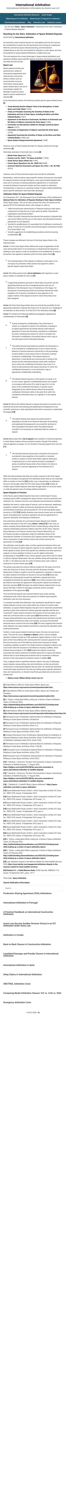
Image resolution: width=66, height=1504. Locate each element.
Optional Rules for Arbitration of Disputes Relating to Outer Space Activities (32, 200)
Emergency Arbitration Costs (17, 1002)
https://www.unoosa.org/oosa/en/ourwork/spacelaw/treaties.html (28, 696)
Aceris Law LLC (37, 678)
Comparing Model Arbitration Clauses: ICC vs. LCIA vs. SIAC (32, 993)
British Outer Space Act (17, 155)
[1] (11, 97)
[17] (21, 556)
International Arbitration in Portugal (20, 902)
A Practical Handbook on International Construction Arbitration (28, 913)
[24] (35, 623)
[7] (34, 276)
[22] (27, 590)
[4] (40, 152)
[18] (30, 564)
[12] (26, 481)
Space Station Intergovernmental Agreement (25, 140)
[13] (47, 484)
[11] (4, 447)
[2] (4, 103)
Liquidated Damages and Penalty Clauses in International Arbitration (31, 954)
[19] (47, 575)
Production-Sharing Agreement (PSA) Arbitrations (27, 893)
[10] (13, 412)
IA (38, 1013)
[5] (20, 235)
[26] (49, 658)
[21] (19, 585)
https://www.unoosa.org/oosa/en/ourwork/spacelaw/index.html (28, 687)
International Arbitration (33, 5)
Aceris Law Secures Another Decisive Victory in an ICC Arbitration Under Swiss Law (29, 924)
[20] (33, 580)
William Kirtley (25, 678)
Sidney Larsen (13, 678)
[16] (20, 542)
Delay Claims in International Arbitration (22, 974)
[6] (54, 254)
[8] (55, 310)
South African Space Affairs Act (20, 161)
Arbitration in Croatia (13, 935)
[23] (37, 616)
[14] (18, 512)
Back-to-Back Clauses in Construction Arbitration (27, 944)
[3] (13, 149)
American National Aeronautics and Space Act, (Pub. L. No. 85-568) (34, 166)
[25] (29, 650)
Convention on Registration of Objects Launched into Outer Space (33, 130)
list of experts (28, 439)
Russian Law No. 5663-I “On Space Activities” (25, 158)
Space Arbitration (19, 878)
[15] (45, 524)
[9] (27, 317)
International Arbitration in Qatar (19, 965)
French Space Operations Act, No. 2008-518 (25, 163)
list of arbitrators (34, 273)
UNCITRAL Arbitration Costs (17, 983)
